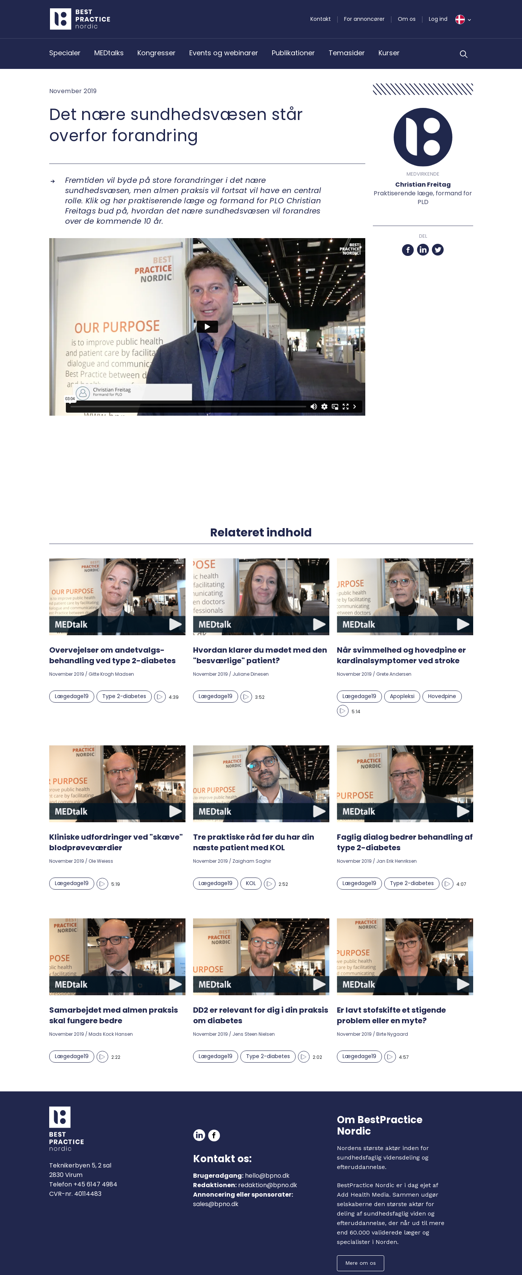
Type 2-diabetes (124, 696)
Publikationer (293, 53)
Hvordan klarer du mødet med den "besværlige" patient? (260, 655)
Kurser (389, 53)
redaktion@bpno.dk (267, 1185)
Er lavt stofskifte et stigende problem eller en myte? (391, 1015)
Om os (407, 19)
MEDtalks (109, 53)
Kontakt (320, 19)
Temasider (347, 53)
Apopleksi (402, 696)
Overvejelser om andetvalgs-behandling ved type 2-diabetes (112, 655)
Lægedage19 (72, 696)
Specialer (65, 53)
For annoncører (364, 19)
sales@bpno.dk (215, 1204)
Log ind (438, 19)
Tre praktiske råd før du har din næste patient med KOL (253, 842)
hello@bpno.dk (267, 1175)
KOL (251, 883)
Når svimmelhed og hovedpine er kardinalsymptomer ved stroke (401, 655)
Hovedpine (442, 696)
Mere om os (360, 1263)
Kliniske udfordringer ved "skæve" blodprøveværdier (116, 842)
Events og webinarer (223, 53)
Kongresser (156, 53)
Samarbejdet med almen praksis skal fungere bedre (113, 1015)
